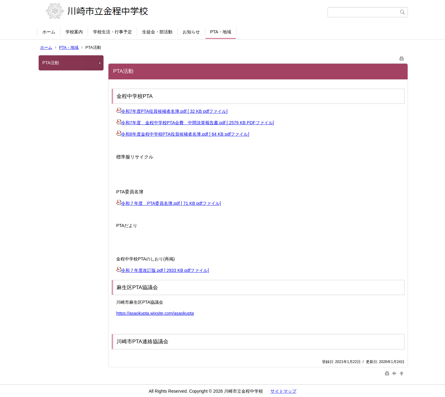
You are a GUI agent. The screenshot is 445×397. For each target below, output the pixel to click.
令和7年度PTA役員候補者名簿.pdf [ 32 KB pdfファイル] (171, 111)
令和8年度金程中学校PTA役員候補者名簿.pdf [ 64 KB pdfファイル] (182, 134)
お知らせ (191, 31)
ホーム (48, 31)
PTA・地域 (220, 31)
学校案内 (74, 31)
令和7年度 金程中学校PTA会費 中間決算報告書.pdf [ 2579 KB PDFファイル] (195, 122)
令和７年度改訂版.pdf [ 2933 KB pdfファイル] (162, 270)
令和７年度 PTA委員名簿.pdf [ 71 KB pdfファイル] (168, 203)
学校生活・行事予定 (112, 31)
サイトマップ (283, 391)
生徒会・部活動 (157, 31)
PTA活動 (50, 62)
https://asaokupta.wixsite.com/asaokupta (155, 313)
